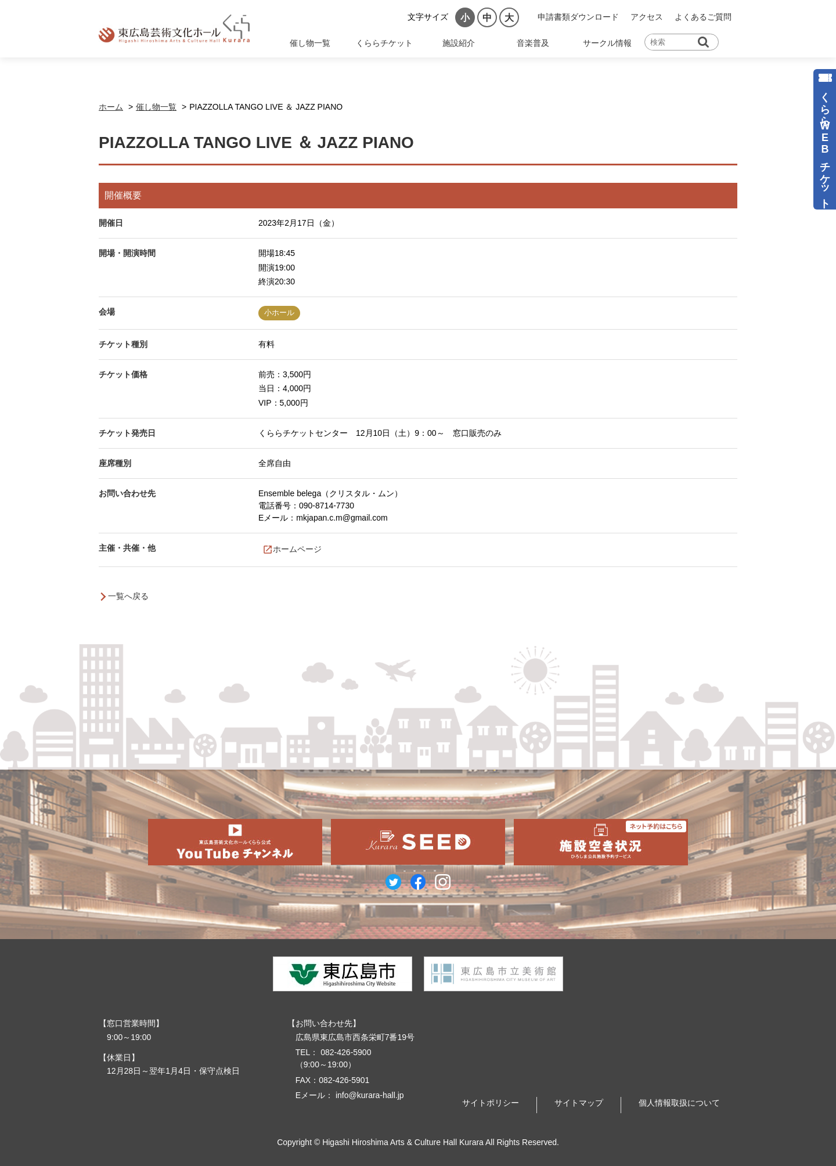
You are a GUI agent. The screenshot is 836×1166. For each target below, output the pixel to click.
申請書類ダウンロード (578, 16)
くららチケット (384, 43)
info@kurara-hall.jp (368, 1095)
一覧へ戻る (128, 596)
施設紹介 (458, 43)
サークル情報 (607, 43)
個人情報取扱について (679, 1102)
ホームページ (297, 549)
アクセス (646, 16)
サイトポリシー (490, 1102)
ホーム (111, 106)
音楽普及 (533, 43)
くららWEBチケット (825, 144)
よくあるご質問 (703, 16)
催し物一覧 (310, 43)
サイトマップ (578, 1102)
